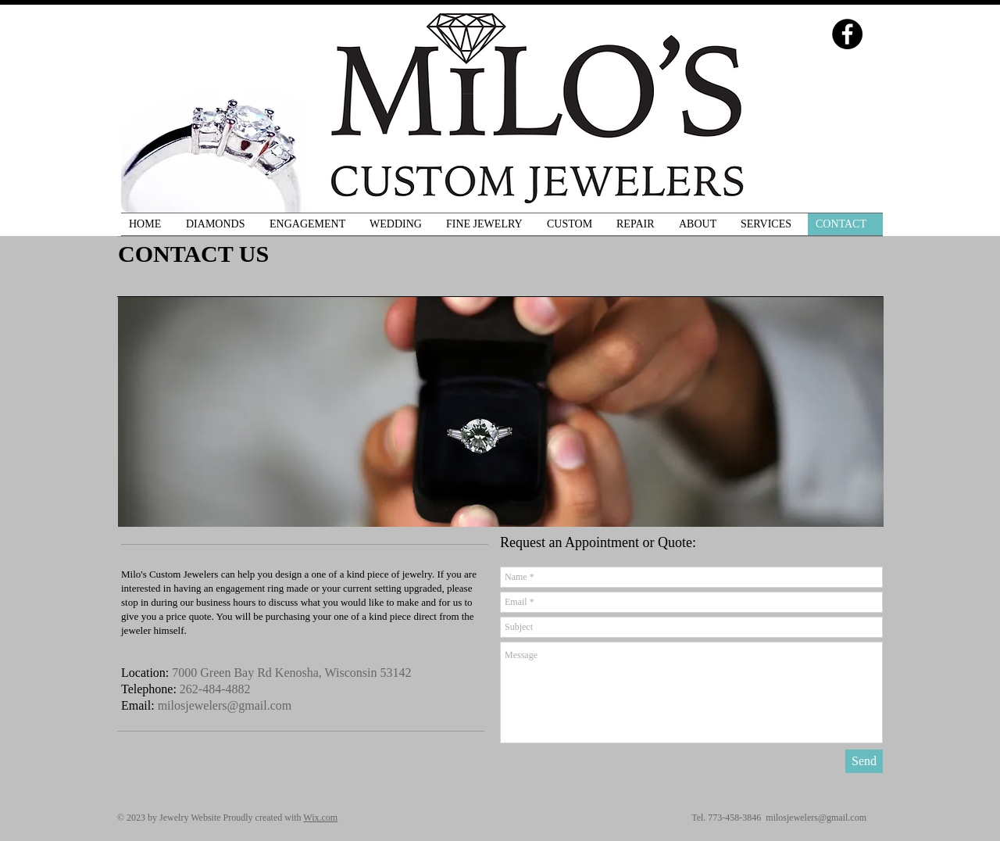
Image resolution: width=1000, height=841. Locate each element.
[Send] (864, 761)
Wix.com (320, 817)
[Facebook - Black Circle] (847, 34)
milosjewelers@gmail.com (225, 705)
